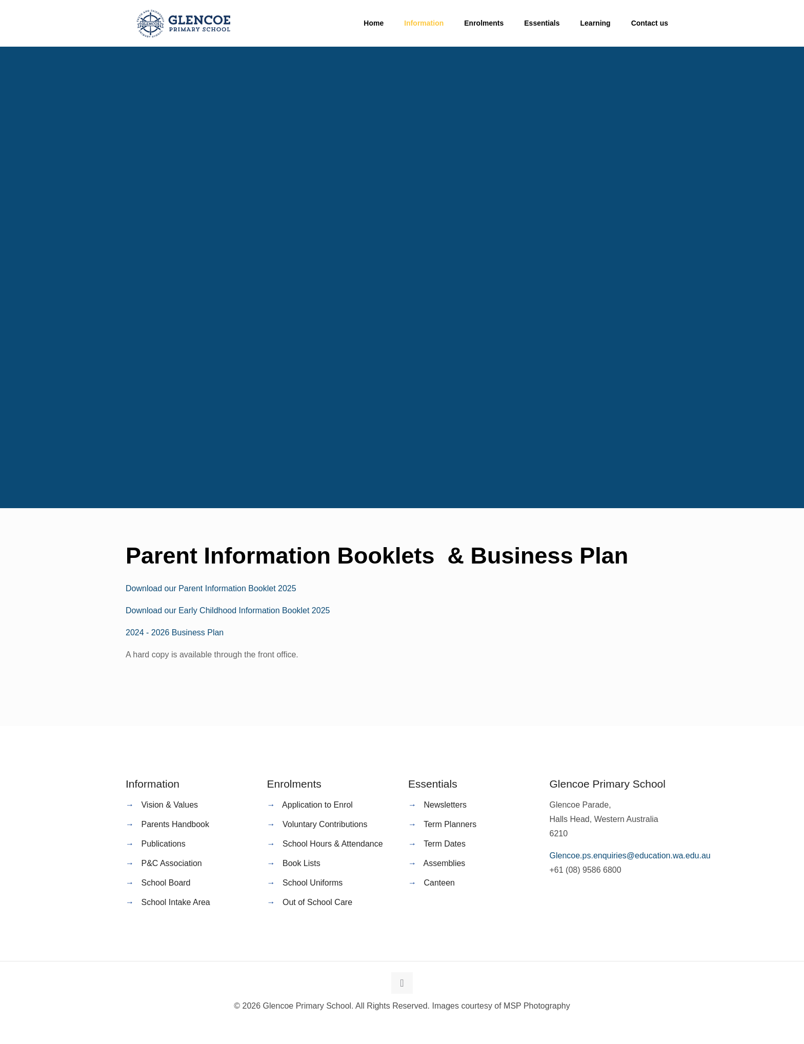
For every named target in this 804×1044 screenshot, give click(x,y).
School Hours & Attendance (333, 843)
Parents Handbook (175, 824)
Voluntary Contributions (325, 824)
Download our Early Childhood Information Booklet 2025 (228, 610)
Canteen (439, 882)
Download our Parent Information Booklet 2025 (211, 588)
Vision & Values (169, 804)
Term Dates (445, 843)
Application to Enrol (317, 804)
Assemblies (445, 863)
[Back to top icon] (402, 983)
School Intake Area (175, 902)
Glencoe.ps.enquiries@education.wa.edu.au (630, 855)
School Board (165, 882)
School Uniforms (313, 882)
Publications (163, 843)
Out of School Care (317, 902)
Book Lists (301, 863)
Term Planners (450, 824)
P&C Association (171, 863)
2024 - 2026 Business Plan (175, 632)
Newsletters (445, 804)
